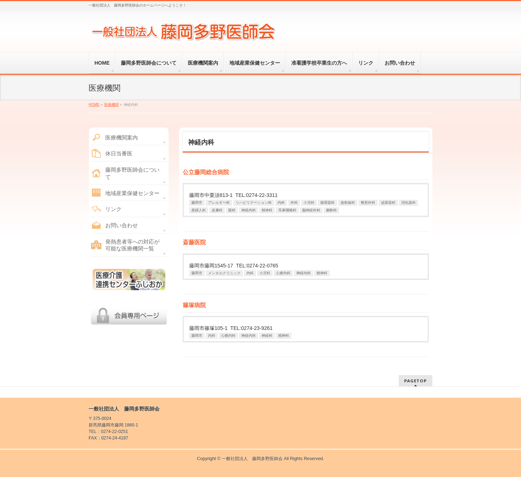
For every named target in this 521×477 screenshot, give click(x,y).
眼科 (232, 210)
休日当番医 (118, 153)
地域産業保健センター (132, 193)
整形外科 (368, 203)
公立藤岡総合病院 (206, 172)
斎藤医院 (194, 242)
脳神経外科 (311, 210)
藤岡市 (196, 203)
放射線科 (347, 203)
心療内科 (283, 273)
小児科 (309, 203)
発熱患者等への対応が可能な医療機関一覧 (132, 245)
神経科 (267, 336)
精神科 (267, 210)
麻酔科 (331, 210)
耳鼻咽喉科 (287, 210)
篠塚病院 (194, 305)
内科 (281, 203)
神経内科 (248, 210)
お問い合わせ (121, 225)
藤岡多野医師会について (132, 173)
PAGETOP (415, 380)
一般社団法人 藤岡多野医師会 (252, 458)
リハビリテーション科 (254, 203)
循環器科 (327, 203)
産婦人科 (198, 210)
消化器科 (408, 203)
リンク (113, 209)
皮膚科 (217, 210)
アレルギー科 (219, 203)
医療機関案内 (121, 137)
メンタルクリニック (224, 273)
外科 (294, 203)
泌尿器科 (388, 203)
